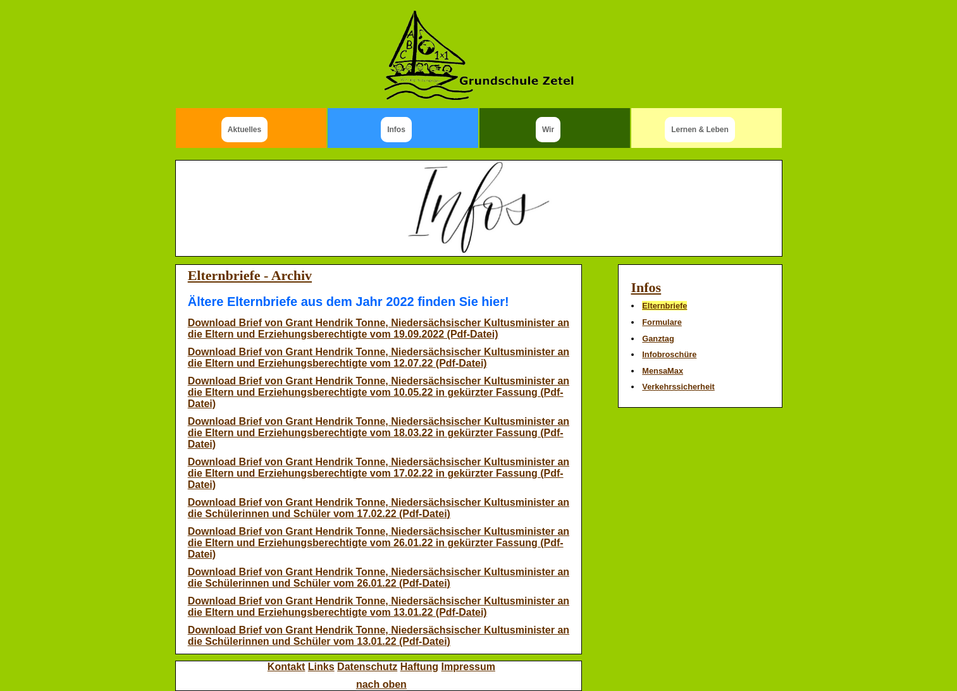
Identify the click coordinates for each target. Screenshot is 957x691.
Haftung (419, 666)
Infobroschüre (669, 354)
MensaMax (662, 371)
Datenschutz (367, 666)
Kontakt (287, 666)
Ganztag (658, 338)
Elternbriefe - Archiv (250, 275)
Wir (548, 129)
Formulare (662, 322)
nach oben (381, 684)
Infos (396, 129)
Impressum (468, 666)
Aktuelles (244, 129)
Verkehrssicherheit (678, 386)
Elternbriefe (664, 305)
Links (321, 666)
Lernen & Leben (700, 129)
